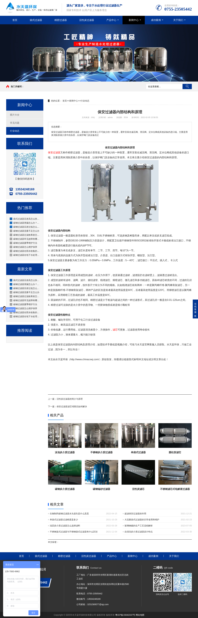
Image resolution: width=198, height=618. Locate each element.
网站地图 (140, 615)
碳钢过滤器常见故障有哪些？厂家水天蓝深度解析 (25, 239)
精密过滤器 (60, 20)
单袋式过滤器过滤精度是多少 (64, 519)
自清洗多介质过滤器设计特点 (139, 531)
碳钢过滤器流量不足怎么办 (24, 231)
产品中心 (111, 20)
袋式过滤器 (36, 20)
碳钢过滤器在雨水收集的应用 (25, 251)
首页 (14, 20)
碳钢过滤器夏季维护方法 (23, 243)
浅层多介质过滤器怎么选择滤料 (65, 525)
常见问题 (14, 122)
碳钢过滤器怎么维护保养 (23, 247)
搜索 (187, 86)
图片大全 (14, 114)
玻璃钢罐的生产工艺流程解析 (139, 525)
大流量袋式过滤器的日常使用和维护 (142, 519)
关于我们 (178, 20)
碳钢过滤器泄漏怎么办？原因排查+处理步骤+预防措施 (25, 223)
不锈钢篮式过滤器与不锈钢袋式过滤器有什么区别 (73, 531)
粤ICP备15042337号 (125, 615)
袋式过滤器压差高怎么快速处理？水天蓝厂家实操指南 (25, 219)
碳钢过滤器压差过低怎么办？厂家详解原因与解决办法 (25, 227)
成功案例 (156, 20)
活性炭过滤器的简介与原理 (70, 399)
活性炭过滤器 (86, 20)
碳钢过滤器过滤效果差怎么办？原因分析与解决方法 (25, 235)
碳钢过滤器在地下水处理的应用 (25, 255)
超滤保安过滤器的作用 (135, 513)
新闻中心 (134, 20)
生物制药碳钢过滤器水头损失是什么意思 (69, 513)
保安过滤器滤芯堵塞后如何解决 (72, 406)
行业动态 (14, 131)
